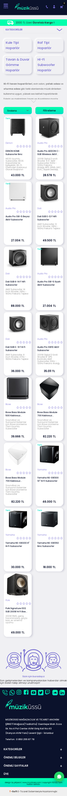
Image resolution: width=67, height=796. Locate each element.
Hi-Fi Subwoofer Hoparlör (46, 64)
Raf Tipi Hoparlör (44, 45)
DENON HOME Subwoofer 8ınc (14, 152)
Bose (8, 404)
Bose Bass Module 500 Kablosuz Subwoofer (16, 414)
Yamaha (42, 470)
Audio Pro (42, 143)
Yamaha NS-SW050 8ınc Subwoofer (48, 544)
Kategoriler (14, 29)
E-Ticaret (23, 791)
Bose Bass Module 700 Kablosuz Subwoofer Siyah (47, 414)
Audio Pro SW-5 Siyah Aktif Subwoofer (49, 283)
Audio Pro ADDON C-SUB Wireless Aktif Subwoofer (48, 152)
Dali (39, 208)
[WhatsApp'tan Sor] (59, 777)
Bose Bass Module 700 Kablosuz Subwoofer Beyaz (16, 479)
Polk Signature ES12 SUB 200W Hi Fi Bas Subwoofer (16, 610)
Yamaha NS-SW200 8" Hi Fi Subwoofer (17, 544)
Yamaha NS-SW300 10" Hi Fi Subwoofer (48, 479)
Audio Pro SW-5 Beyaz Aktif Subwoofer (18, 218)
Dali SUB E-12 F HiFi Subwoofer (47, 218)
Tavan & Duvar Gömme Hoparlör (17, 64)
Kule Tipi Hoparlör (13, 45)
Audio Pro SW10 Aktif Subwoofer (48, 348)
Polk (8, 600)
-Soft (13, 791)
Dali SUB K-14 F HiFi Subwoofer (15, 283)
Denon (9, 143)
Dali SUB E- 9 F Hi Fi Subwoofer (15, 348)
